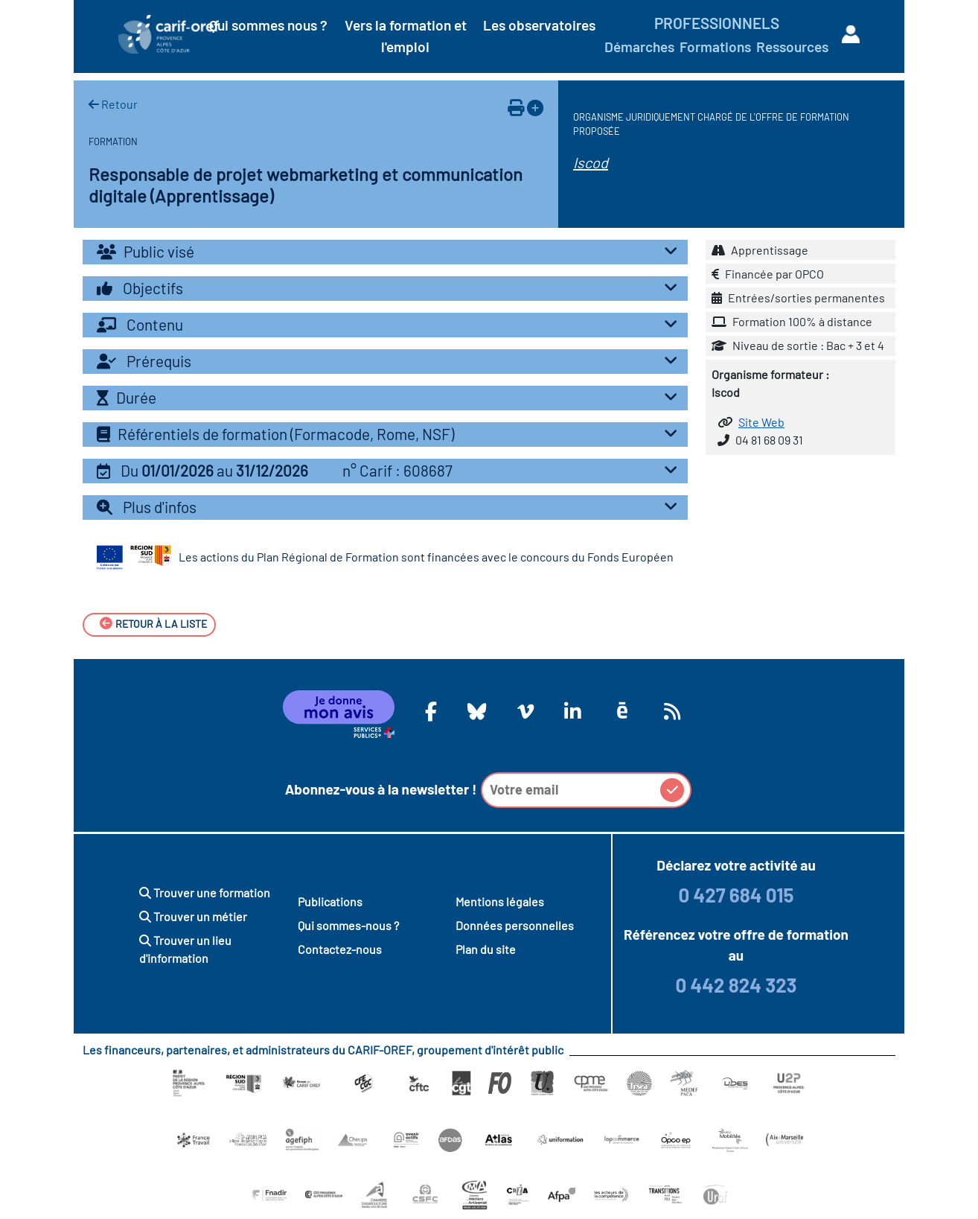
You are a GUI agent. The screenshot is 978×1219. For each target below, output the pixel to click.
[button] (385, 471)
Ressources (792, 46)
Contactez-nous (340, 949)
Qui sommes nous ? (268, 25)
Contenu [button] (391, 324)
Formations (715, 46)
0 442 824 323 (735, 984)
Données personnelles (515, 925)
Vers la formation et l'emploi (406, 35)
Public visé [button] (391, 251)
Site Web (761, 422)
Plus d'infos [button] (391, 506)
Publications (330, 901)
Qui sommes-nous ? (348, 925)
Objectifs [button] (391, 288)
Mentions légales (500, 901)
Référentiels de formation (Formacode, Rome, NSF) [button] (391, 433)
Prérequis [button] (391, 360)
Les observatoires (539, 25)
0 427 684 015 (735, 894)
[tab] (385, 252)
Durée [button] (391, 397)
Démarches (639, 46)
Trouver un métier (193, 916)
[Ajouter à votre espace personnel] (535, 107)
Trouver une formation (204, 892)
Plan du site (486, 949)
